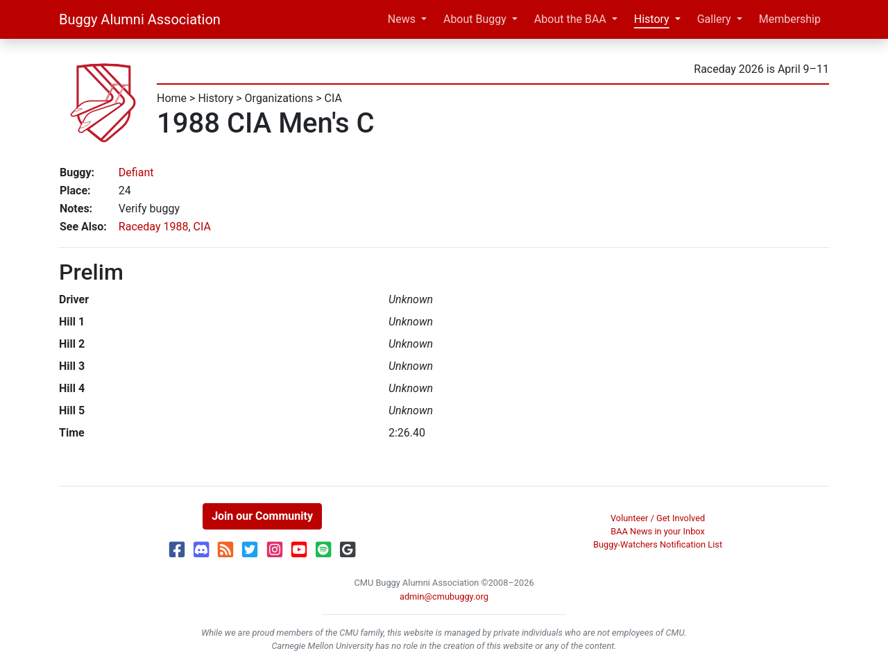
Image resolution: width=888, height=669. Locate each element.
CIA (333, 98)
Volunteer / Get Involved (657, 518)
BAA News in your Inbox (657, 531)
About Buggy (474, 19)
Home (172, 98)
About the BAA (570, 19)
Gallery (714, 19)
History (651, 19)
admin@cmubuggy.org (444, 596)
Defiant (136, 172)
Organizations (279, 98)
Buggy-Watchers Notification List (657, 544)
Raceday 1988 (154, 226)
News (402, 19)
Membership (790, 19)
